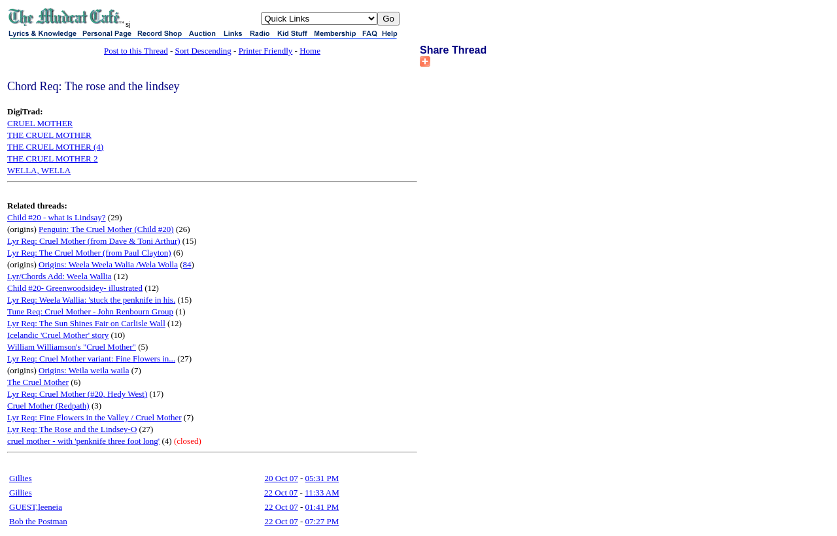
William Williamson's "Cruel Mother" (71, 347)
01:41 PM (322, 507)
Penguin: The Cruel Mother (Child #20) (106, 229)
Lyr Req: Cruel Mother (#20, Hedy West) (77, 394)
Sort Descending (203, 51)
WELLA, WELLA (39, 170)
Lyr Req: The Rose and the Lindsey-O (72, 429)
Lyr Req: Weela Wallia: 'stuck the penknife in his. (91, 300)
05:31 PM (322, 478)
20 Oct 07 (281, 478)
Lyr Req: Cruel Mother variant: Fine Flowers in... (91, 358)
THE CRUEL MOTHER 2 (52, 158)
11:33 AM (322, 492)
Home (309, 51)
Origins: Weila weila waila (84, 370)
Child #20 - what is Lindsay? (56, 217)
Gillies (20, 478)
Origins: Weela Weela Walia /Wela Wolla (108, 264)
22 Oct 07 (281, 492)
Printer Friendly (266, 51)
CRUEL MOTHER (40, 123)
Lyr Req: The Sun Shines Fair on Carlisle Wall (86, 323)
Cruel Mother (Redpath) (48, 405)
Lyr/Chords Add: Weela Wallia (59, 276)
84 (187, 264)
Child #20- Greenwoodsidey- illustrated (75, 288)
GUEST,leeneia (35, 507)
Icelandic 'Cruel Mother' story (58, 335)
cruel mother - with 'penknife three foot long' (83, 441)
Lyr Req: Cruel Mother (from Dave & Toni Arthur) (93, 241)
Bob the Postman (38, 521)
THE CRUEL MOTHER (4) (55, 147)
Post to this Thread (136, 51)
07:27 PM (322, 521)
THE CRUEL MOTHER (49, 135)
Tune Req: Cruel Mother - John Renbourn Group (90, 311)
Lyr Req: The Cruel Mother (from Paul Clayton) (89, 253)
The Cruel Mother (38, 382)
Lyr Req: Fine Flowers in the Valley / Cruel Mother (94, 417)
